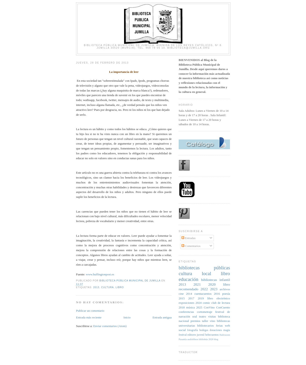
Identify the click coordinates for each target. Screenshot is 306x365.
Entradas (188, 238)
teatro (202, 316)
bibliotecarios (205, 325)
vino (212, 321)
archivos (225, 289)
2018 (182, 307)
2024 (198, 302)
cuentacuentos (203, 293)
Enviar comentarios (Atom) (110, 326)
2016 (217, 293)
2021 (197, 284)
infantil (224, 280)
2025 (199, 307)
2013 (96, 287)
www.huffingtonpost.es (100, 274)
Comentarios (191, 246)
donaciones (216, 330)
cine (181, 293)
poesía (226, 293)
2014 (189, 293)
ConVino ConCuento (217, 307)
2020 (212, 284)
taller (205, 321)
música (190, 307)
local (206, 273)
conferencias (186, 312)
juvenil (200, 334)
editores (192, 334)
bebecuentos (212, 334)
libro (120, 287)
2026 (211, 339)
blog (216, 339)
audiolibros (192, 339)
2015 (182, 298)
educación (188, 279)
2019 (201, 298)
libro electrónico (218, 298)
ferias (219, 325)
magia (226, 330)
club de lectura (220, 302)
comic (206, 302)
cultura (107, 287)
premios (195, 321)
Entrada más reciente (88, 317)
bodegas (203, 330)
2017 (191, 298)
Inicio (126, 317)
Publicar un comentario (90, 310)
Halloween (224, 335)
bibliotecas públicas (204, 267)
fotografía (192, 330)
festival (183, 334)
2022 (204, 289)
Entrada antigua (162, 317)
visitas (212, 316)
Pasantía (183, 339)
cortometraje (204, 312)
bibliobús (203, 339)
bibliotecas (209, 280)
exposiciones (186, 302)
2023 (213, 289)
